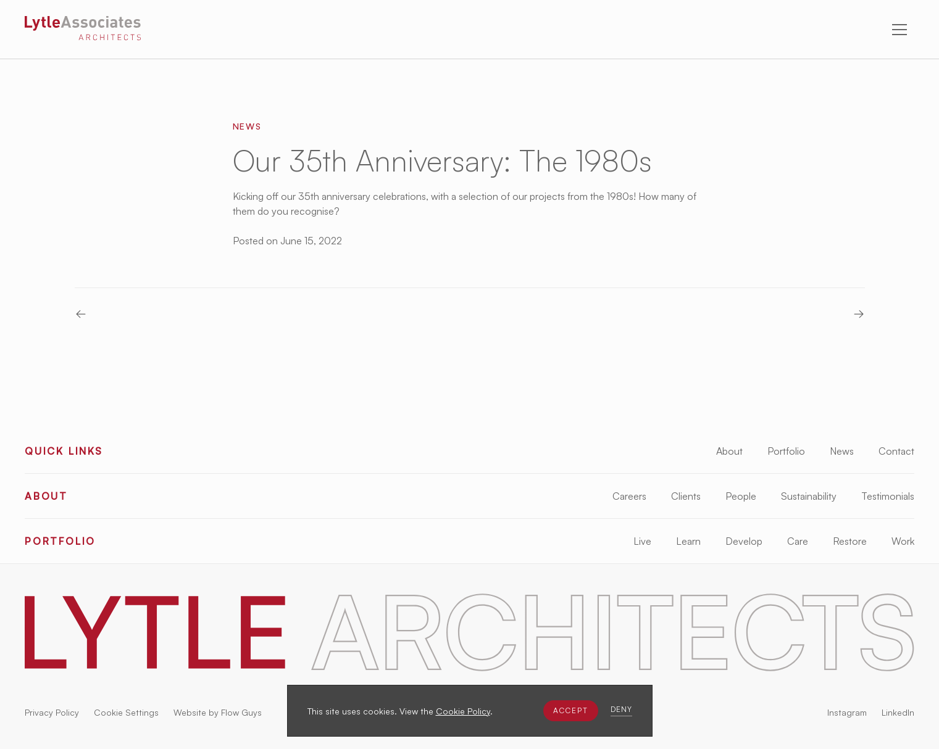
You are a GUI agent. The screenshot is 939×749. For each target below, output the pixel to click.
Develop (743, 541)
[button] (570, 710)
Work (902, 541)
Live (642, 541)
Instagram (847, 712)
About (729, 451)
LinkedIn (898, 712)
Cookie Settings (126, 712)
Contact (896, 451)
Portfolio (786, 451)
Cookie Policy (463, 711)
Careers (629, 496)
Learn (688, 541)
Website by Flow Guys (217, 712)
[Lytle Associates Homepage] (83, 30)
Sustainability (809, 496)
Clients (686, 496)
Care (797, 541)
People (740, 496)
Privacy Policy (52, 712)
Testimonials (887, 496)
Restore (850, 541)
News (842, 451)
